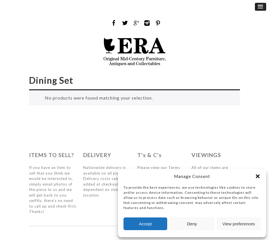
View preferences (238, 223)
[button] (258, 176)
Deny (192, 223)
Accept (145, 223)
